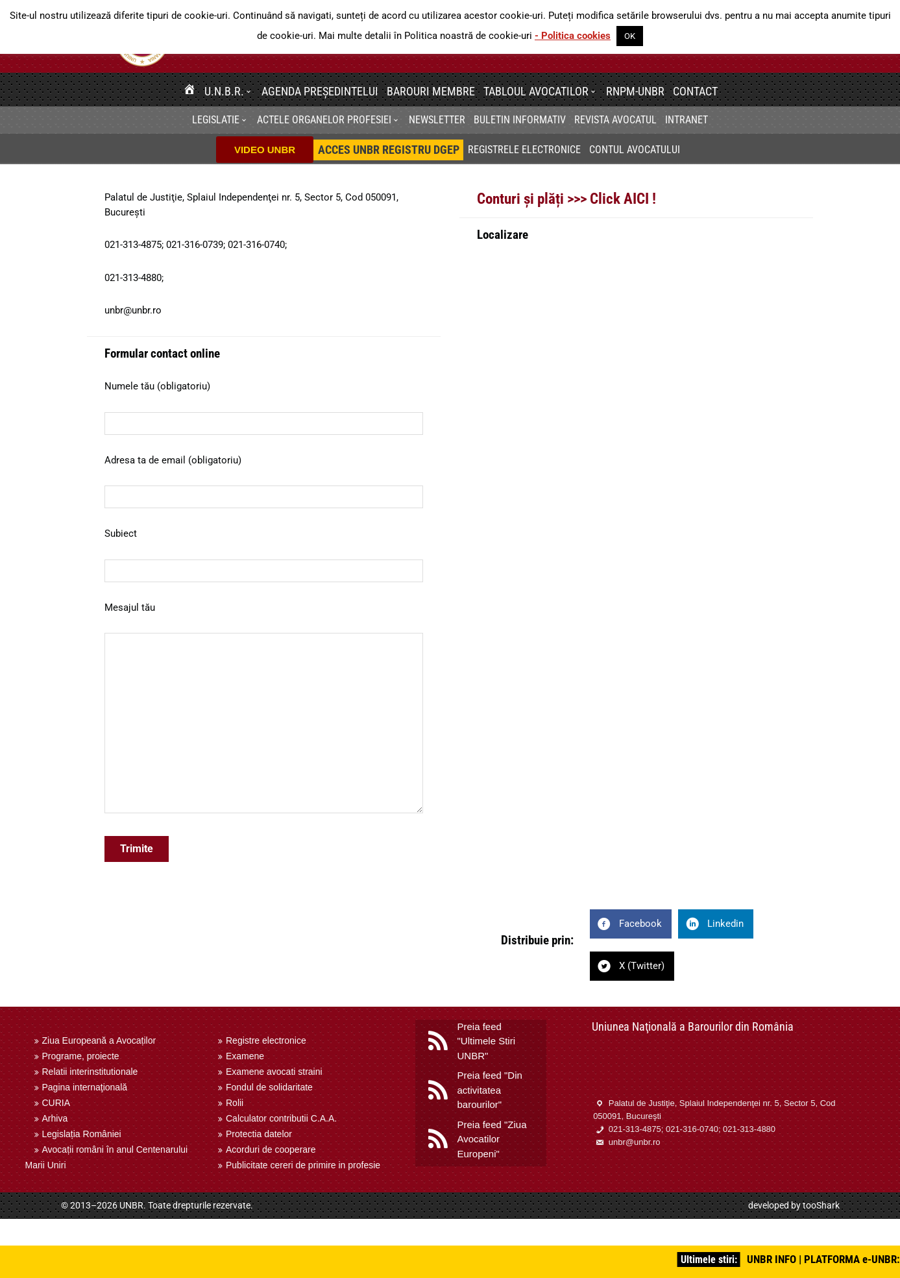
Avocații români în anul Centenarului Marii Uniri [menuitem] (106, 1157)
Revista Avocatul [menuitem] (615, 120)
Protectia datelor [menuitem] (259, 1134)
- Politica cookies (573, 36)
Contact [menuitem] (695, 91)
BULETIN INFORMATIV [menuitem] (520, 120)
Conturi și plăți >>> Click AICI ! (566, 198)
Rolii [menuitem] (234, 1103)
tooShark (821, 1205)
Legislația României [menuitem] (81, 1134)
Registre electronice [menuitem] (266, 1040)
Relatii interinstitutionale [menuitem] (90, 1071)
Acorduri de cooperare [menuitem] (271, 1149)
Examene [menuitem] (245, 1056)
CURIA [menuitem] (56, 1103)
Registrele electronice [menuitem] (524, 149)
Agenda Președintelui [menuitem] (319, 91)
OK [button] (629, 36)
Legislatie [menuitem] (215, 120)
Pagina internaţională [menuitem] (85, 1087)
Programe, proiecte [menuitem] (80, 1056)
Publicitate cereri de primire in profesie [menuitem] (303, 1165)
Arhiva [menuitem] (55, 1118)
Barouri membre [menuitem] (431, 91)
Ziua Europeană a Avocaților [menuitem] (99, 1040)
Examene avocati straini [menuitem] (274, 1071)
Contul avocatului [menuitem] (634, 149)
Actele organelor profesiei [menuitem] (324, 120)
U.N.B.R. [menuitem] (224, 91)
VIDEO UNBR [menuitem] (264, 149)
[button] (250, 91)
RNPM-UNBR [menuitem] (635, 91)
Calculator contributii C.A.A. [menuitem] (281, 1118)
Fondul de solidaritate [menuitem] (269, 1087)
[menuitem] (189, 91)
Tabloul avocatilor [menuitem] (536, 91)
